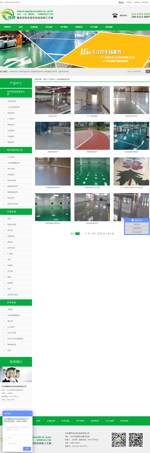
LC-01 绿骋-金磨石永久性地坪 (131, 187)
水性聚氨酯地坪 (14, 163)
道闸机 (10, 309)
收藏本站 (137, 2)
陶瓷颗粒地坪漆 (51, 72)
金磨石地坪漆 (63, 72)
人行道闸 (11, 327)
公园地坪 (11, 136)
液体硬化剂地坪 (131, 116)
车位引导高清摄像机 (15, 339)
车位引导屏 (12, 333)
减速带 (10, 242)
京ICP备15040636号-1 (80, 446)
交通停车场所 (13, 295)
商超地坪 (11, 125)
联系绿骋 (109, 27)
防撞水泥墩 (12, 224)
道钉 (9, 260)
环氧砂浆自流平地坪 (92, 187)
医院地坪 (11, 113)
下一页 (87, 234)
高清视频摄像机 (14, 315)
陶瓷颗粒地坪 (13, 192)
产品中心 (52, 79)
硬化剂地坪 (12, 180)
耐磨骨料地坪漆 (37, 72)
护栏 (9, 289)
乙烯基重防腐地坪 (131, 152)
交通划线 (11, 236)
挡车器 (10, 230)
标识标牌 (11, 248)
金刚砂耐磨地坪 (92, 223)
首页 (45, 79)
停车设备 (49, 27)
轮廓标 (10, 265)
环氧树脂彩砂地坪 (53, 187)
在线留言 (129, 2)
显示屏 (10, 321)
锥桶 (9, 277)
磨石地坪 (11, 198)
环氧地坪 (11, 175)
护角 (9, 219)
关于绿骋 (94, 27)
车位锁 (10, 271)
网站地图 (145, 2)
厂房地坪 (11, 119)
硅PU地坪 (11, 169)
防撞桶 (10, 283)
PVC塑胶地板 (92, 116)
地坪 (20, 27)
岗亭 (9, 350)
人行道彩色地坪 (14, 107)
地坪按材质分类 (15, 150)
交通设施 (34, 27)
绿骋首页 (7, 27)
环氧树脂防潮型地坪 (53, 223)
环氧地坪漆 (13, 72)
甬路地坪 (11, 142)
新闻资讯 (79, 27)
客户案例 (64, 27)
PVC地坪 (11, 157)
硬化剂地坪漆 (24, 72)
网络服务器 (12, 345)
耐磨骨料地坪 (13, 186)
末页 (94, 234)
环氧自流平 (52, 116)
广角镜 (10, 254)
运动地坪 (11, 131)
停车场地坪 (12, 101)
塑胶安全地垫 (13, 204)
